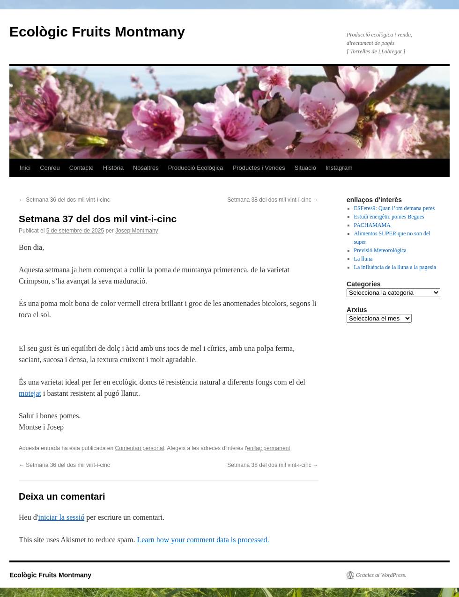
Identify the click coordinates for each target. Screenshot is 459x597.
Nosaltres (146, 167)
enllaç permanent (268, 448)
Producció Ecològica (195, 167)
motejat (30, 393)
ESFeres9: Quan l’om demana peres (394, 208)
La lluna (363, 258)
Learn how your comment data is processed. (203, 540)
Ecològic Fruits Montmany (97, 31)
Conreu (50, 167)
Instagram (339, 167)
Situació (305, 167)
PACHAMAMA (372, 225)
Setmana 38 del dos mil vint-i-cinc (272, 200)
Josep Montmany (136, 230)
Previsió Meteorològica (380, 250)
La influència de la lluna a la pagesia (395, 267)
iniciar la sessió (61, 517)
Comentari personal (139, 448)
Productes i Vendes (259, 167)
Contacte (81, 167)
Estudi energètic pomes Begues (389, 216)
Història (113, 167)
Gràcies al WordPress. (381, 575)
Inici (25, 167)
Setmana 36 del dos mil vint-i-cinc (64, 200)
